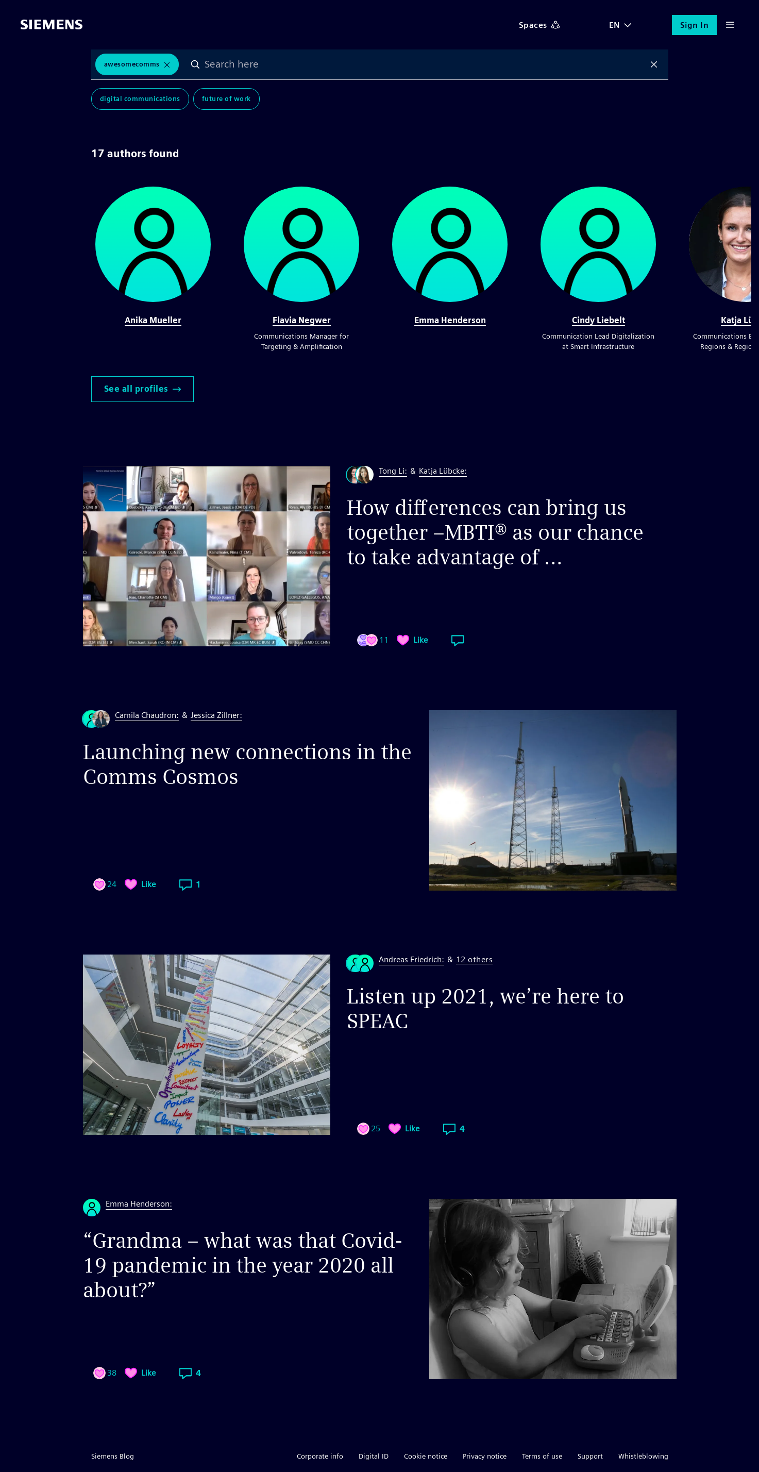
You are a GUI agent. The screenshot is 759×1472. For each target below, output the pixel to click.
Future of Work (226, 99)
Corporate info (320, 1456)
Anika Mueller (153, 320)
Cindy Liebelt (598, 320)
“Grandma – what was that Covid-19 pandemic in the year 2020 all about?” (242, 1265)
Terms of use (542, 1456)
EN (614, 25)
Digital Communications (140, 99)
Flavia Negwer (302, 320)
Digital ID (374, 1456)
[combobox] (425, 64)
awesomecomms (132, 64)
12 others (474, 960)
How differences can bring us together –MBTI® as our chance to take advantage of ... (495, 532)
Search (195, 64)
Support (590, 1456)
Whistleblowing (643, 1456)
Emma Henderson (450, 320)
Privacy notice (485, 1456)
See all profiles (142, 389)
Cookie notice (425, 1456)
